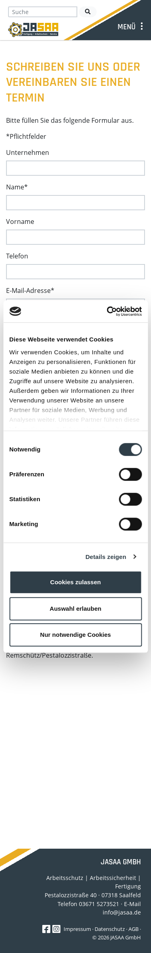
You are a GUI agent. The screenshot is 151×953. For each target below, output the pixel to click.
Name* (17, 187)
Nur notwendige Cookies (75, 634)
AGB (133, 929)
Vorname (20, 221)
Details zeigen (105, 556)
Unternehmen (27, 152)
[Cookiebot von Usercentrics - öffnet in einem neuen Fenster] (107, 311)
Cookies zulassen (75, 582)
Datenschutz (110, 929)
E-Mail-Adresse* (30, 290)
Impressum (77, 929)
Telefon (17, 256)
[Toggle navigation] (131, 26)
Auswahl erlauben (75, 608)
